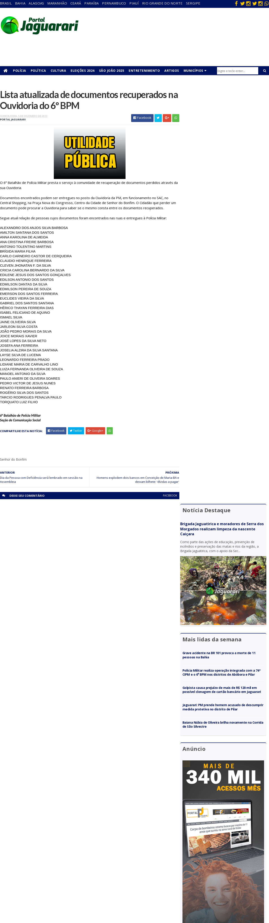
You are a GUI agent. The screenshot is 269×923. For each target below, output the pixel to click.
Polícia (19, 70)
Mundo (65, 876)
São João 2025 (111, 70)
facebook (166, 496)
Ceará (75, 3)
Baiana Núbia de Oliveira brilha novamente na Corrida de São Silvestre (224, 311)
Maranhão (57, 3)
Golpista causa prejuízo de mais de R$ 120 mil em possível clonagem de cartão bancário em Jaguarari (227, 275)
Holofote (66, 856)
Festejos (147, 863)
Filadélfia (66, 850)
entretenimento (152, 850)
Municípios (193, 70)
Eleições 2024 (83, 70)
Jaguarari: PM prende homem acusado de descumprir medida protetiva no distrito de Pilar (226, 294)
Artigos (171, 70)
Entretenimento (144, 70)
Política (38, 70)
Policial (146, 876)
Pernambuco (114, 3)
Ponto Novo (68, 888)
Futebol (146, 869)
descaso (66, 843)
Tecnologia (67, 901)
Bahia (20, 3)
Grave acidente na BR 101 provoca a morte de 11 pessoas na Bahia (226, 234)
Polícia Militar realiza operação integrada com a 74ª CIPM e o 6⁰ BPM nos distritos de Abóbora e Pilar (226, 253)
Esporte (146, 856)
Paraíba (91, 3)
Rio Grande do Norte (162, 3)
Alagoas (36, 3)
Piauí (134, 3)
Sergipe (193, 3)
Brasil (6, 3)
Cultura (58, 70)
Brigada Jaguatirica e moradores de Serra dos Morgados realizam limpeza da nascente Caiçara (225, 113)
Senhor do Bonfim (72, 895)
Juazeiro (65, 869)
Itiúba (64, 863)
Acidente (66, 837)
